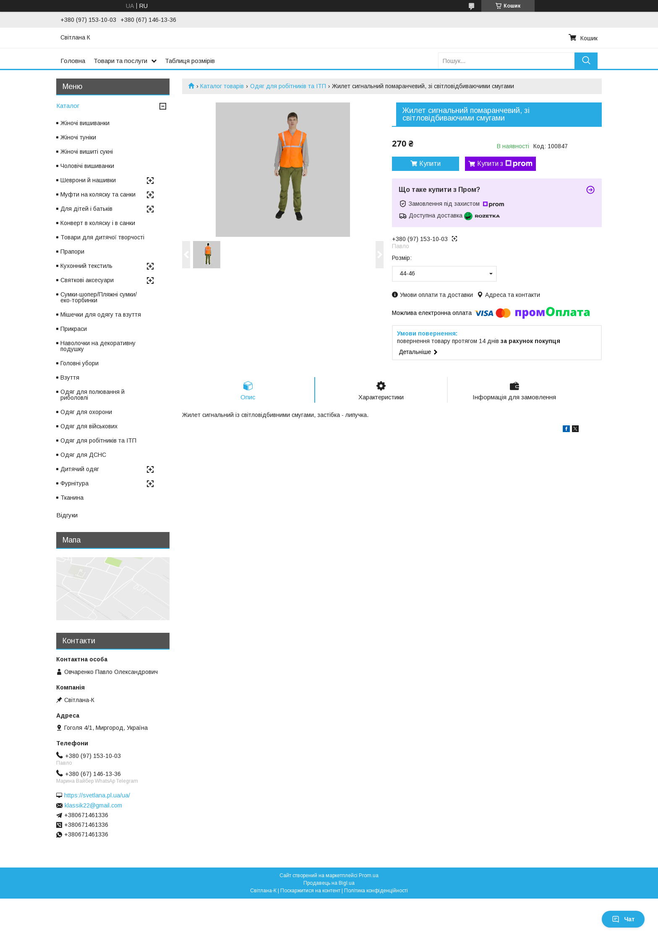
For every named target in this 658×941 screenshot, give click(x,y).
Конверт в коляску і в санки (97, 223)
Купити (430, 163)
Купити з (505, 164)
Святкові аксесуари (87, 280)
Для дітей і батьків (86, 208)
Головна (72, 60)
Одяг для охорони (86, 412)
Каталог (67, 105)
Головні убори (79, 363)
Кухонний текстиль (86, 265)
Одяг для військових (89, 426)
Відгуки (67, 515)
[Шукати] (586, 60)
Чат (623, 919)
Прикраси (73, 328)
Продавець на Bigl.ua (329, 883)
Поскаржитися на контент (310, 891)
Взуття (69, 377)
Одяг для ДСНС (83, 454)
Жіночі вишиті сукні (86, 151)
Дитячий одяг (79, 469)
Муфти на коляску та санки (98, 194)
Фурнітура (74, 483)
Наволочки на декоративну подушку (98, 346)
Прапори (72, 251)
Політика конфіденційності (376, 891)
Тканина (72, 497)
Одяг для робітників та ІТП (288, 86)
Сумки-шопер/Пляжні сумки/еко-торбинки (98, 297)
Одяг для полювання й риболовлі (92, 394)
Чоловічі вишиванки (87, 166)
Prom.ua (369, 875)
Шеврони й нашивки (88, 180)
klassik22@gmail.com (93, 805)
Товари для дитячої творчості (102, 237)
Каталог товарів (222, 86)
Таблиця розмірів (190, 60)
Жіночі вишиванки (85, 123)
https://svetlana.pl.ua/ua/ (97, 795)
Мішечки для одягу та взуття (100, 314)
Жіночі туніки (78, 137)
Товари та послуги (120, 60)
